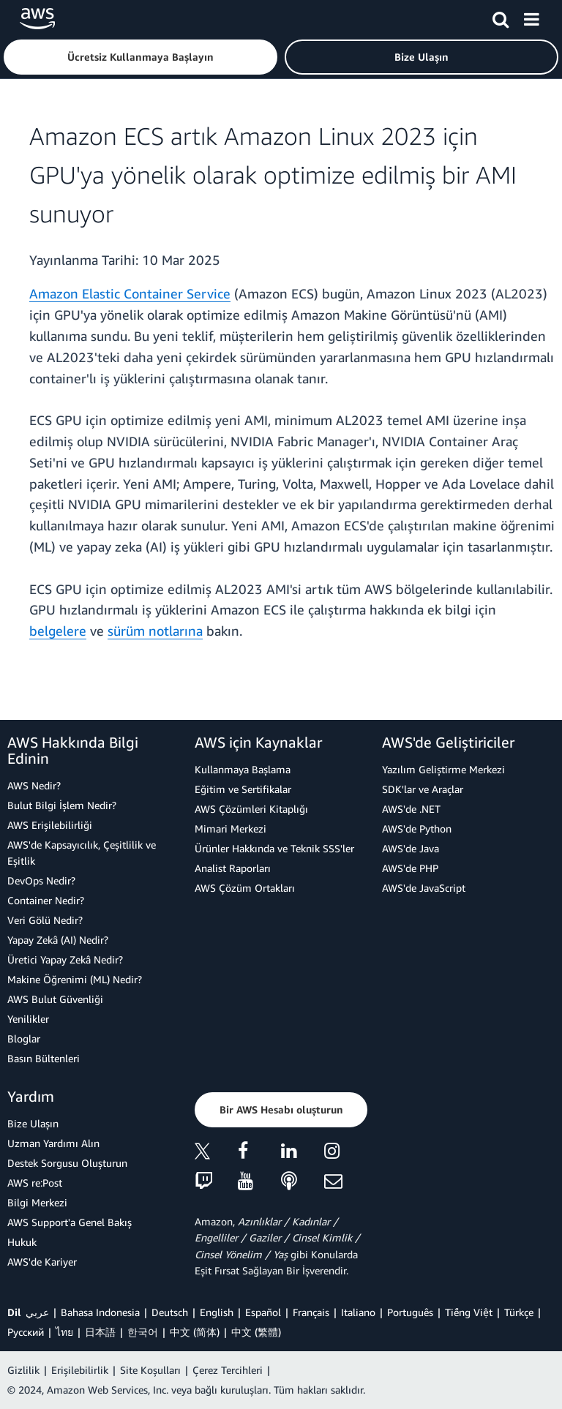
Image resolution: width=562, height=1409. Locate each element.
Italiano (358, 1312)
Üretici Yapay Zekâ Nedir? (65, 959)
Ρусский (25, 1332)
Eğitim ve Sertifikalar (243, 789)
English (216, 1312)
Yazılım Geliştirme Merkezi (443, 769)
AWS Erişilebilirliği (49, 825)
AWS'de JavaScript (423, 888)
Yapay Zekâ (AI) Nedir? (57, 939)
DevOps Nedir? (41, 880)
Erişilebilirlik (79, 1370)
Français (311, 1312)
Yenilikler (28, 1018)
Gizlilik (23, 1370)
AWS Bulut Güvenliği (55, 999)
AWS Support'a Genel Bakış (69, 1222)
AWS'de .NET (411, 809)
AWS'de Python (417, 828)
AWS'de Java (410, 848)
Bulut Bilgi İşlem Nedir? (61, 805)
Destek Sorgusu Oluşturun (67, 1163)
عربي (37, 1312)
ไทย (64, 1332)
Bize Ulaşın (33, 1123)
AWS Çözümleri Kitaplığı (251, 809)
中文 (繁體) (256, 1332)
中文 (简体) (195, 1332)
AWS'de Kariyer (42, 1261)
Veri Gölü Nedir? (45, 920)
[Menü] (531, 16)
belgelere (57, 631)
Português (410, 1312)
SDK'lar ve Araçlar (422, 789)
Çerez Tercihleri (227, 1370)
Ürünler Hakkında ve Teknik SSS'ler (274, 848)
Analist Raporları (233, 868)
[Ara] (500, 16)
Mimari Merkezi (230, 828)
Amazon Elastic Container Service (130, 293)
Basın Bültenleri (43, 1058)
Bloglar (23, 1038)
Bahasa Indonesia (100, 1312)
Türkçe (518, 1312)
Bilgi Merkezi (37, 1202)
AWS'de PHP (410, 868)
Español (263, 1312)
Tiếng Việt (468, 1312)
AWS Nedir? (34, 785)
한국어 (142, 1332)
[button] (140, 57)
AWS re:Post (34, 1182)
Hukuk (22, 1242)
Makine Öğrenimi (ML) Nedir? (74, 979)
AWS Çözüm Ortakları (245, 888)
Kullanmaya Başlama (243, 769)
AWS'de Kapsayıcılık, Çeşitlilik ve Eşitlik (81, 852)
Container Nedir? (45, 900)
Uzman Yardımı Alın (53, 1143)
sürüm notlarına (155, 631)
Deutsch (169, 1312)
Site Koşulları (150, 1370)
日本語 (100, 1332)
